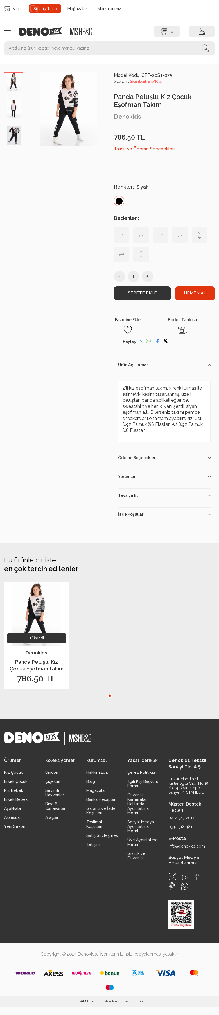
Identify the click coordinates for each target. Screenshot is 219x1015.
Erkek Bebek (16, 799)
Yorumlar (164, 476)
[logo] (43, 31)
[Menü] (7, 31)
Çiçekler (53, 781)
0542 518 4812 (181, 826)
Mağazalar (77, 8)
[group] (68, 109)
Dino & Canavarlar (55, 806)
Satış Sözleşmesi (102, 835)
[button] (109, 696)
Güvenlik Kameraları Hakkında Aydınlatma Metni (138, 804)
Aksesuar (12, 817)
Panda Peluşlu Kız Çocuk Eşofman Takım (37, 665)
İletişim (93, 844)
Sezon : (138, 81)
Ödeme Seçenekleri (164, 457)
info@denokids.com (186, 846)
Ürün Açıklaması (164, 365)
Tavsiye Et (164, 495)
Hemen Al (195, 293)
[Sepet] (167, 31)
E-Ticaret (94, 1001)
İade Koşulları (164, 514)
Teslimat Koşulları (94, 824)
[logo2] (80, 31)
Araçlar (51, 817)
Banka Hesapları (101, 799)
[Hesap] (202, 31)
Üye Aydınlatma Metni (142, 842)
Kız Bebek (13, 790)
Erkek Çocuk (15, 781)
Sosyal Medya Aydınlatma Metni (140, 826)
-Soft (80, 1001)
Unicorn (52, 772)
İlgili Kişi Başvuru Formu (142, 783)
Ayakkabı (12, 808)
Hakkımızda (97, 772)
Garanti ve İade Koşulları (101, 810)
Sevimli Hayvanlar (54, 792)
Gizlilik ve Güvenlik (136, 855)
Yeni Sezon (14, 826)
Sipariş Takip (45, 8)
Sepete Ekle (142, 293)
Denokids (127, 116)
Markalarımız (109, 8)
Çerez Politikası (142, 772)
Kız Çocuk (13, 772)
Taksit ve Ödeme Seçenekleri (144, 148)
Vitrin (13, 8)
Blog (90, 781)
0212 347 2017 (181, 817)
